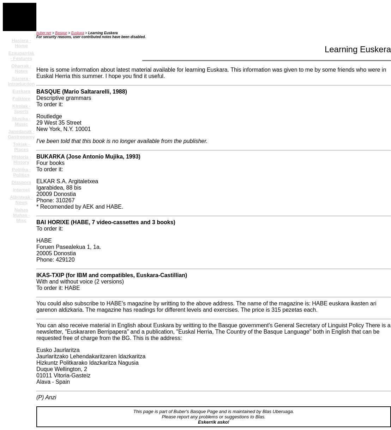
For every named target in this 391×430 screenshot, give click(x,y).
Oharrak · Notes (21, 68)
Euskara (21, 91)
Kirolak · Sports (21, 108)
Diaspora (21, 182)
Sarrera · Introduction (21, 81)
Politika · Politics (21, 172)
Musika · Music (21, 121)
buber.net (43, 33)
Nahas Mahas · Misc (21, 215)
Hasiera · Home (21, 43)
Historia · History (21, 159)
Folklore (21, 98)
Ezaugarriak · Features (21, 55)
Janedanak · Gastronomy (21, 134)
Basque (61, 33)
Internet (21, 189)
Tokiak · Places (21, 147)
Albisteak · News (21, 200)
